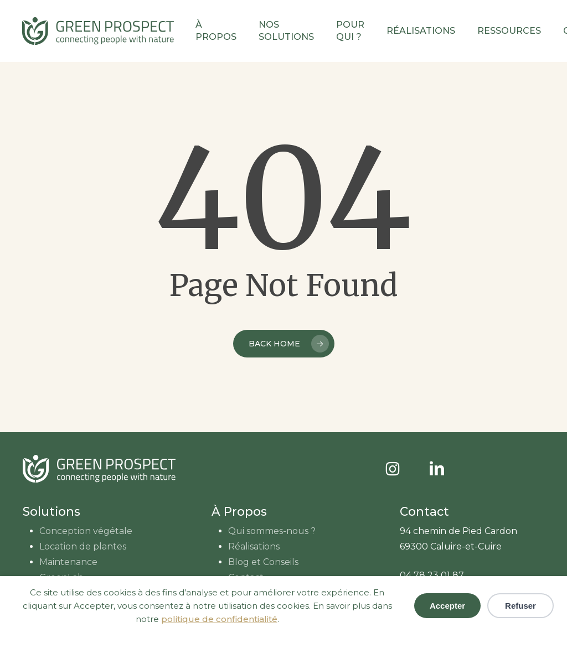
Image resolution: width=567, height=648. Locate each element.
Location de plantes (82, 546)
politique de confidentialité (219, 619)
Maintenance (68, 562)
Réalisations (254, 546)
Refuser (520, 605)
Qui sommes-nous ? (272, 531)
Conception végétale (85, 531)
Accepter (447, 605)
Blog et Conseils (263, 562)
